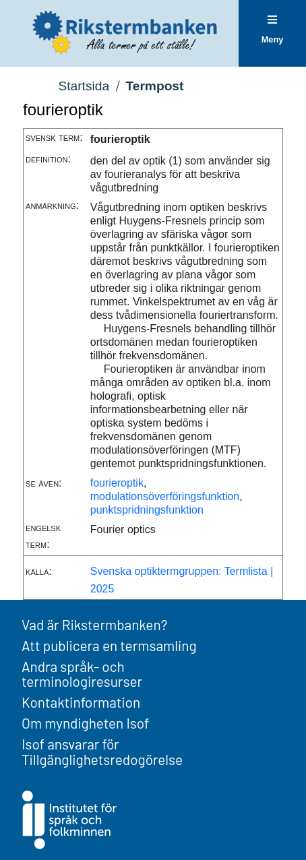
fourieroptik (117, 483)
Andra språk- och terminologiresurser (82, 674)
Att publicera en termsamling (109, 645)
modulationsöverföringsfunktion (164, 496)
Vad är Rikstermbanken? (94, 624)
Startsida (83, 86)
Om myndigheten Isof (85, 722)
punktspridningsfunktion (147, 510)
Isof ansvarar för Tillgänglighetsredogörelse (102, 751)
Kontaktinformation (81, 702)
